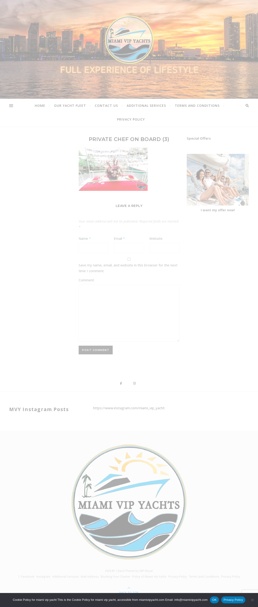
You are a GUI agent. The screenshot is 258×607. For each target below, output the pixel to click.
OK (214, 599)
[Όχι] (252, 600)
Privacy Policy (233, 599)
